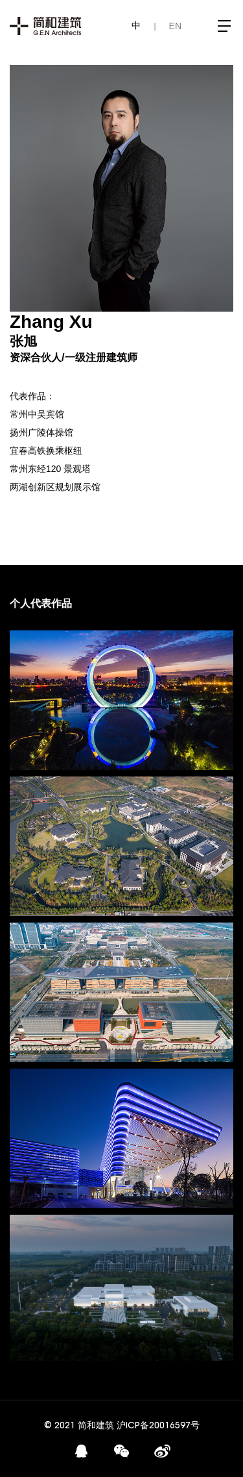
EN (175, 26)
